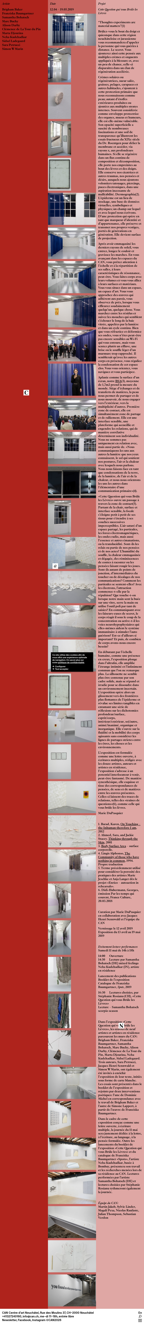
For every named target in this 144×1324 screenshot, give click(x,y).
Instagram (38, 1320)
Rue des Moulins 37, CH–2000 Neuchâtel (67, 1313)
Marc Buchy (10, 21)
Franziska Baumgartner (18, 13)
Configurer (60, 666)
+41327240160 (11, 1316)
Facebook (24, 1320)
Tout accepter (61, 668)
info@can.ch (31, 1316)
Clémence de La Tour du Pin (21, 29)
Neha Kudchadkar (14, 37)
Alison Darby (11, 25)
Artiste (6, 4)
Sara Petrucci (11, 45)
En (140, 1313)
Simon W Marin (12, 49)
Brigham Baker (12, 9)
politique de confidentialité (71, 662)
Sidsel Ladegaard (13, 41)
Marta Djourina (12, 33)
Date (53, 4)
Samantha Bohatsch (15, 17)
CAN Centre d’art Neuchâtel (20, 1313)
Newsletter (9, 1320)
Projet (101, 4)
